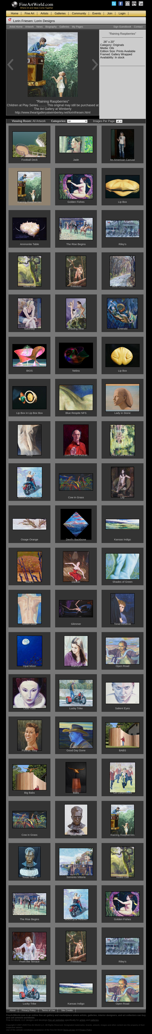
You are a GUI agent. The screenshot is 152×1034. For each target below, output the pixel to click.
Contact (138, 26)
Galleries (60, 13)
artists (82, 1020)
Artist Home (15, 26)
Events (96, 13)
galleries (94, 1020)
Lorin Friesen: (23, 21)
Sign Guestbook (122, 26)
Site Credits (67, 1010)
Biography (51, 26)
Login (122, 13)
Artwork (29, 26)
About (12, 1010)
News (39, 26)
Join (109, 13)
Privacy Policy (29, 1010)
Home (14, 13)
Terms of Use (48, 1010)
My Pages (77, 26)
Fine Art (29, 13)
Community (79, 13)
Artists (44, 13)
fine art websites (56, 1020)
